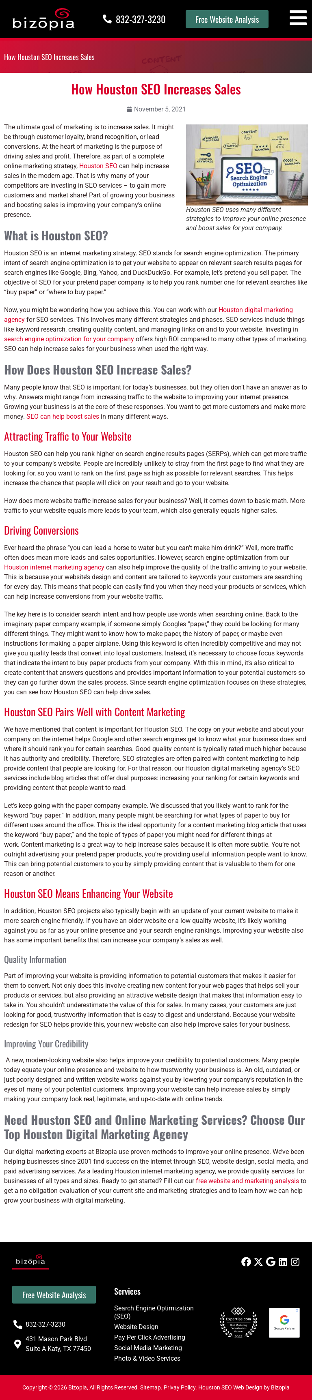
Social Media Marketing (148, 1348)
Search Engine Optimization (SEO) (154, 1312)
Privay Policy (179, 1387)
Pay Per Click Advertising (149, 1337)
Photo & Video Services (147, 1358)
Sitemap (150, 1387)
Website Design (136, 1327)
